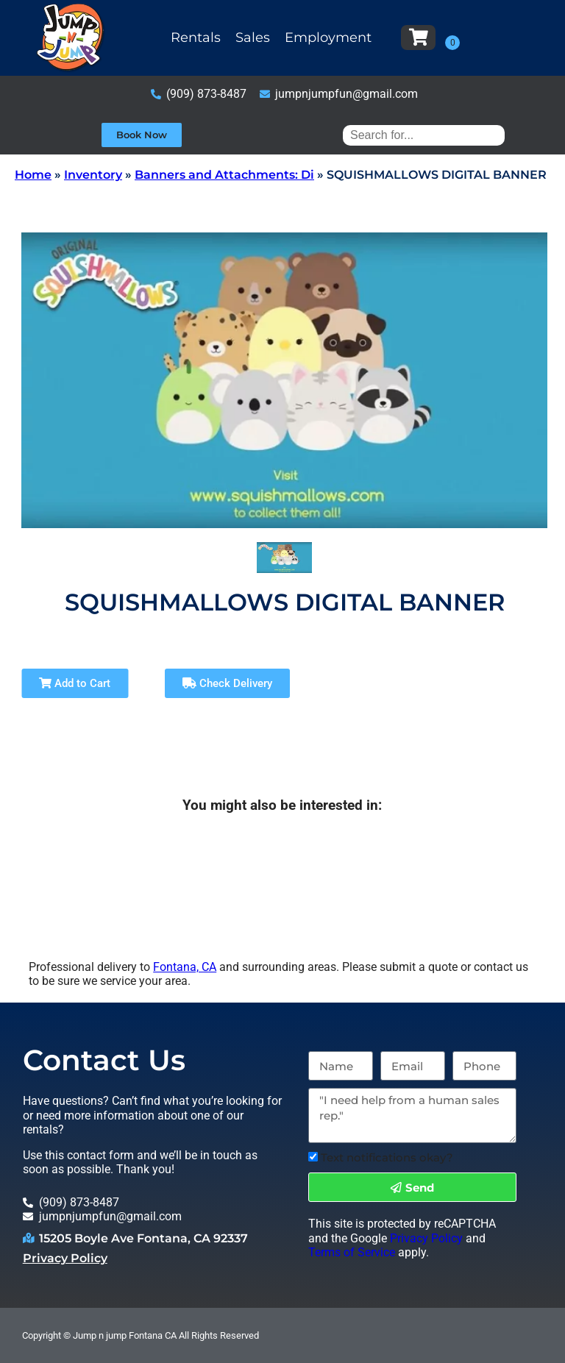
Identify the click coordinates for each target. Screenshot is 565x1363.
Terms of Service (351, 1252)
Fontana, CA (184, 967)
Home (33, 175)
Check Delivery (227, 683)
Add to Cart (74, 683)
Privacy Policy (65, 1258)
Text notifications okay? (387, 1157)
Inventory (93, 175)
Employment (328, 37)
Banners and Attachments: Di (224, 175)
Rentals (196, 37)
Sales (252, 37)
